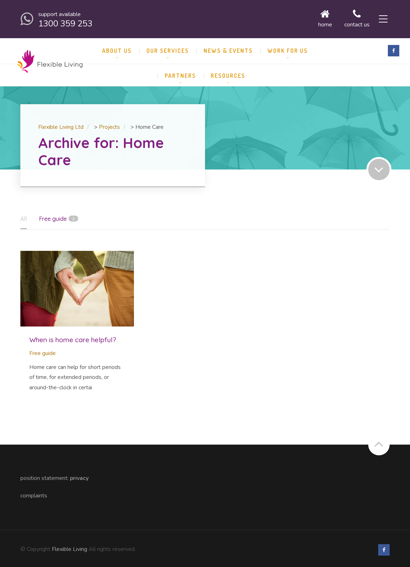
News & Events (228, 47)
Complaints (33, 493)
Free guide (42, 350)
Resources (228, 72)
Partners (180, 72)
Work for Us (288, 47)
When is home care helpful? (72, 337)
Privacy (79, 475)
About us (117, 47)
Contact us (345, 17)
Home (314, 17)
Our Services (167, 47)
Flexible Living (69, 546)
